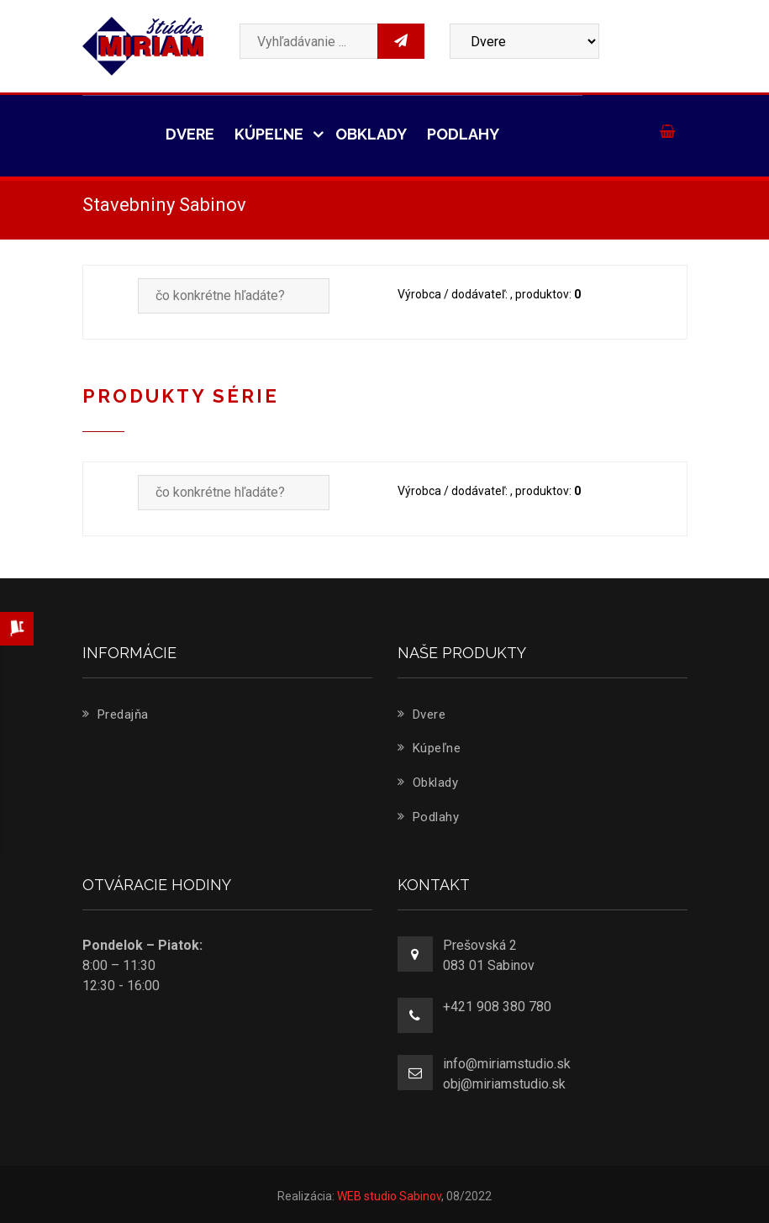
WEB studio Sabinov (389, 1196)
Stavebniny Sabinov (164, 204)
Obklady (371, 134)
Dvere (190, 134)
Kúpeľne (274, 134)
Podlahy (463, 134)
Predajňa (115, 714)
